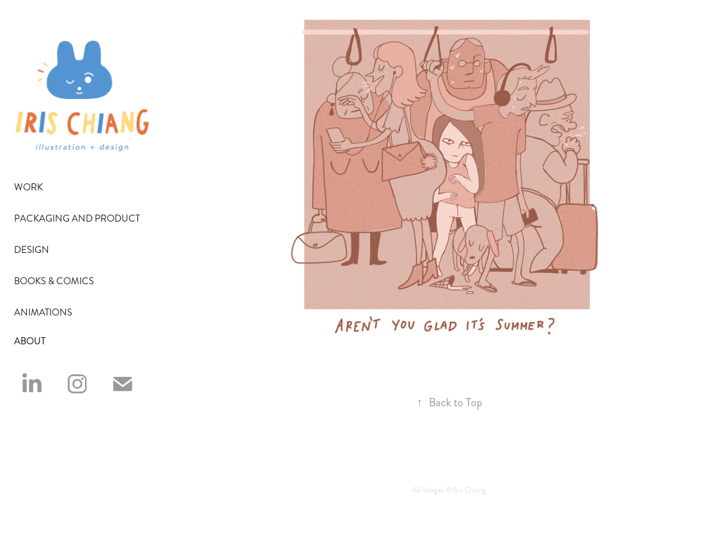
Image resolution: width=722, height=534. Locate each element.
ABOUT (29, 341)
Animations (43, 312)
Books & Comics (54, 281)
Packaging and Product (77, 218)
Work (28, 187)
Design (31, 250)
